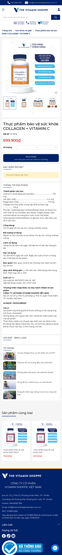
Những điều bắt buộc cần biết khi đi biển (35, 372)
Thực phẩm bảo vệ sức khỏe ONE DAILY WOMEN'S (13, 452)
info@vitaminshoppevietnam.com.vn (43, 3)
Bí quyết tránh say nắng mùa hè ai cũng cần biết (37, 393)
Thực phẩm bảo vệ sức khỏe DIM (43, 451)
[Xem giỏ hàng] (43, 23)
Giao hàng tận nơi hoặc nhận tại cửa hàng (31, 157)
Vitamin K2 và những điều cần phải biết (34, 362)
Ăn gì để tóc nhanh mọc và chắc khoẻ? (34, 382)
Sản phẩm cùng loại (17, 413)
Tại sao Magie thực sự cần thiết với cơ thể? (36, 353)
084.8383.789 (16, 3)
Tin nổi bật (8, 348)
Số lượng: (7, 147)
